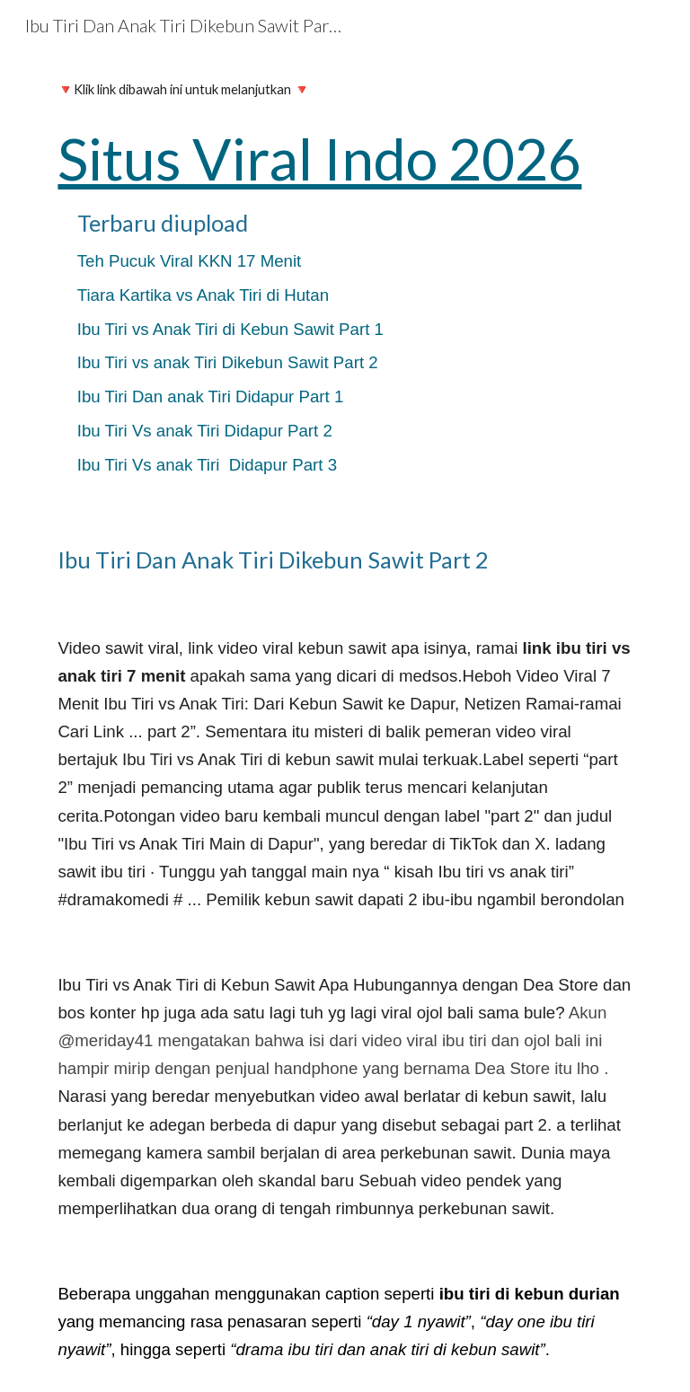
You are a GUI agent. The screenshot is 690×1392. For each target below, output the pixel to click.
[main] (344, 283)
